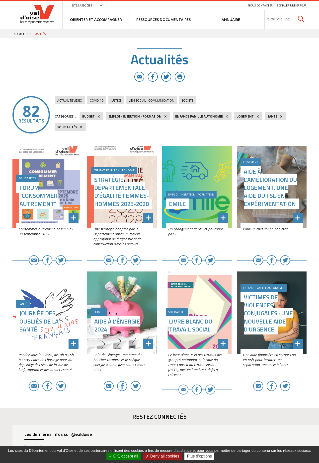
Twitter (166, 77)
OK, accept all (123, 456)
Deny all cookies (162, 456)
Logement (245, 116)
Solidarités (67, 127)
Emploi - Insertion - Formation (134, 116)
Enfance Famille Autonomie (199, 116)
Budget (88, 116)
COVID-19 (96, 100)
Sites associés (82, 5)
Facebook (153, 77)
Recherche (237, 5)
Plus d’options (199, 456)
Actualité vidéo (69, 100)
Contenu (220, 5)
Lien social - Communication (151, 100)
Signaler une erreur (291, 5)
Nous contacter (260, 5)
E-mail (139, 77)
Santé (272, 116)
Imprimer (180, 77)
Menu (208, 5)
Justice (116, 100)
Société (187, 100)
